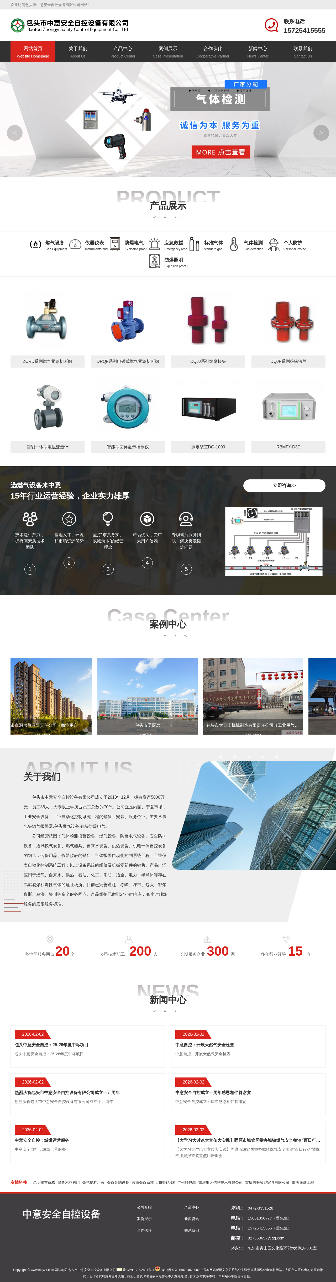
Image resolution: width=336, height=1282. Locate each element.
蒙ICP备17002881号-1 (138, 1270)
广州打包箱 (186, 1182)
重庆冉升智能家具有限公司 (267, 1182)
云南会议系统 (143, 1182)
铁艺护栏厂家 (93, 1182)
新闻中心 (257, 52)
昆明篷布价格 (44, 1182)
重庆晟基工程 (303, 1182)
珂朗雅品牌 (165, 1182)
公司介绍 (144, 1207)
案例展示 (167, 52)
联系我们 (302, 52)
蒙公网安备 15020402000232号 (184, 1270)
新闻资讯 (191, 1219)
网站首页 (32, 52)
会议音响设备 (118, 1182)
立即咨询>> (284, 485)
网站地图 (61, 1270)
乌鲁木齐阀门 (69, 1182)
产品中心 (123, 52)
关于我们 (77, 52)
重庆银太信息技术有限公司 (220, 1182)
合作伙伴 (212, 52)
